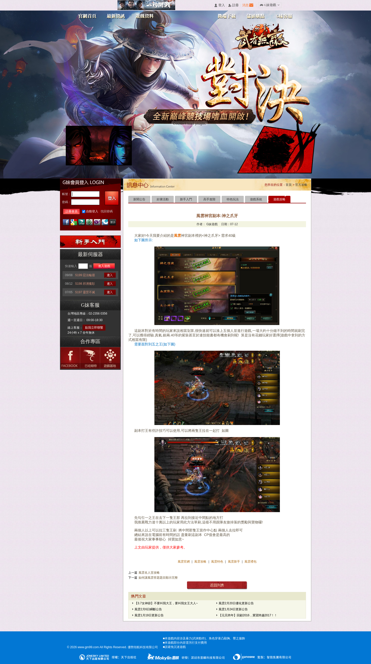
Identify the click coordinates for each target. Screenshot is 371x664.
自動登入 (92, 211)
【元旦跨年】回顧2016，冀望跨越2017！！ (248, 615)
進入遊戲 (104, 266)
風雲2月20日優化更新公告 (236, 603)
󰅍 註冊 (233, 5)
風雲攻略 (200, 561)
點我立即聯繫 (94, 327)
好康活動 (163, 199)
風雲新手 (234, 561)
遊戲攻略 (279, 199)
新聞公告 (139, 199)
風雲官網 (184, 561)
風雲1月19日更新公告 (149, 615)
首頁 (289, 185)
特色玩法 (233, 199)
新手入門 (186, 199)
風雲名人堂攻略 (149, 572)
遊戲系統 (256, 199)
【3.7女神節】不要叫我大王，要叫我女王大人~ (166, 603)
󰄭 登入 (219, 5)
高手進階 (209, 199)
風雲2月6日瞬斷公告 (148, 609)
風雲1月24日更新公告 (233, 609)
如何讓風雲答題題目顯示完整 (158, 577)
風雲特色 (217, 561)
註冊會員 (72, 211)
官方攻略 (301, 185)
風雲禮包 (250, 561)
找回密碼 (107, 211)
